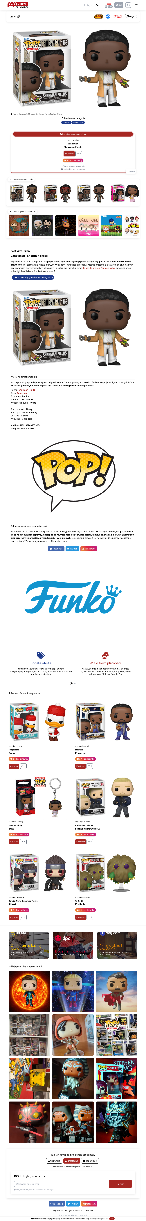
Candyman (66, 122)
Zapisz (120, 1184)
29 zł (23, 841)
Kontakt (89, 1210)
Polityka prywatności (74, 1210)
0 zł (119, 5)
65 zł (79, 153)
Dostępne (71, 1160)
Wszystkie (54, 1160)
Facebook (56, 548)
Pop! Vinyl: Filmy (78, 122)
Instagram (88, 548)
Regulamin (58, 1210)
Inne (15, 16)
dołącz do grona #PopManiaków (98, 267)
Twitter (72, 548)
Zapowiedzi (90, 1160)
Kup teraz (69, 153)
